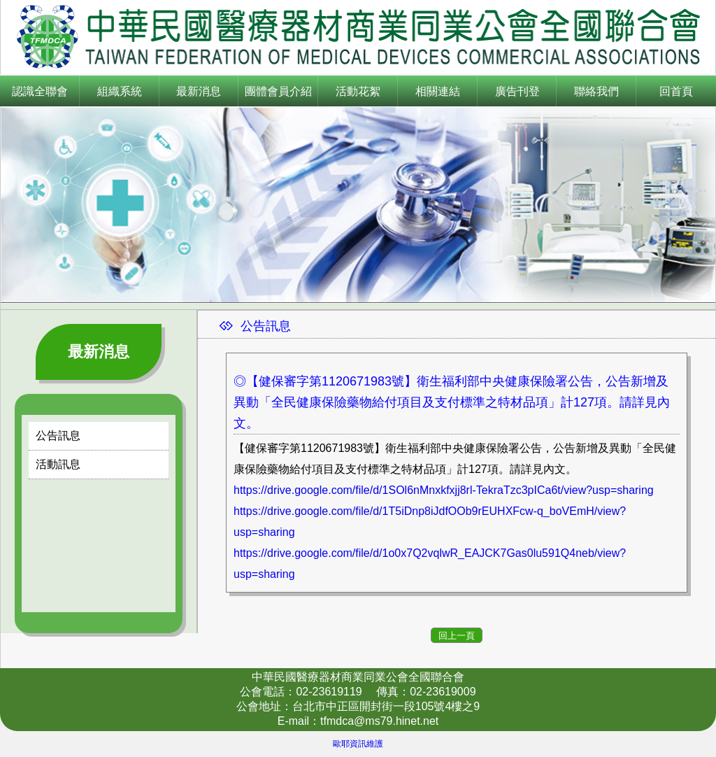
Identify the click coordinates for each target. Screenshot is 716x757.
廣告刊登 (517, 91)
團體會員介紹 (278, 91)
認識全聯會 (40, 91)
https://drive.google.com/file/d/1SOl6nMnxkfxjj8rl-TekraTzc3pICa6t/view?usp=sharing (444, 490)
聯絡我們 (596, 91)
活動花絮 (358, 91)
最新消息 (198, 91)
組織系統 (119, 91)
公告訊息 (58, 435)
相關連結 (437, 91)
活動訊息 (58, 464)
